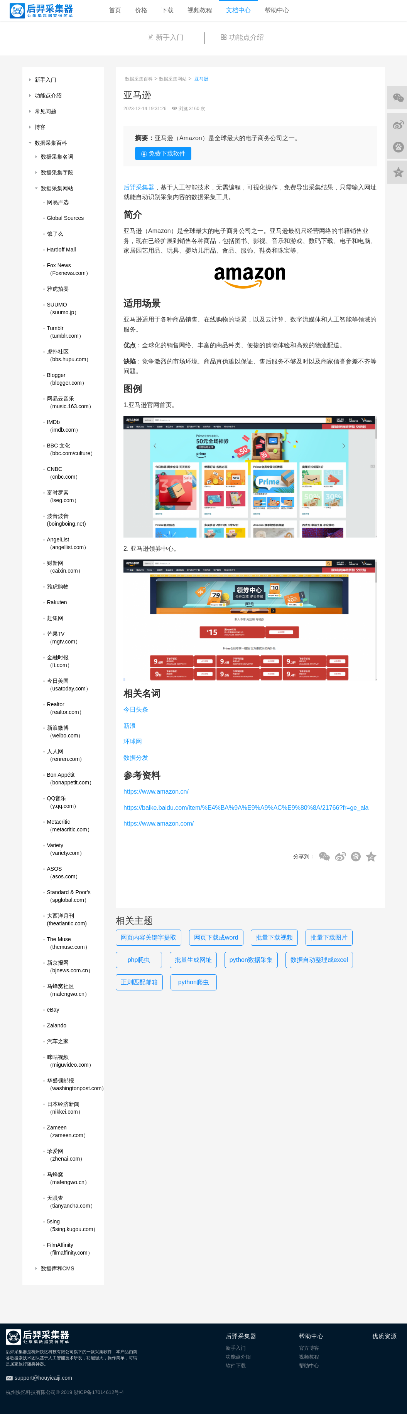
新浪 (129, 725)
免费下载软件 (163, 153)
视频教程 (199, 10)
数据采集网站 (173, 79)
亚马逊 (201, 79)
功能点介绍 (242, 37)
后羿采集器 (138, 187)
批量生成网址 (193, 960)
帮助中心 (277, 10)
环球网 (132, 741)
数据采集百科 (139, 79)
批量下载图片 (329, 937)
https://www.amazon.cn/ (156, 791)
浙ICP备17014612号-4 (99, 1392)
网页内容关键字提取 (148, 937)
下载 (167, 10)
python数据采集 (251, 960)
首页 (115, 10)
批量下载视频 (274, 937)
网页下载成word (216, 937)
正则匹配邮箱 (139, 982)
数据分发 (135, 757)
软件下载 (236, 1366)
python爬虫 (193, 982)
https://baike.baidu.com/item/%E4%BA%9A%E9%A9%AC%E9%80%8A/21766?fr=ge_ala (245, 807)
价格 (141, 10)
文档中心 (238, 10)
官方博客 (309, 1348)
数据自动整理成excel (319, 960)
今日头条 (135, 709)
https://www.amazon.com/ (158, 823)
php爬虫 (139, 960)
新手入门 (165, 37)
